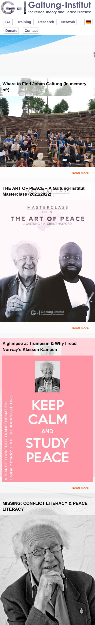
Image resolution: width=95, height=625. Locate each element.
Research (46, 22)
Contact (31, 31)
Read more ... (82, 173)
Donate (11, 31)
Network (68, 22)
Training (24, 22)
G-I (7, 22)
